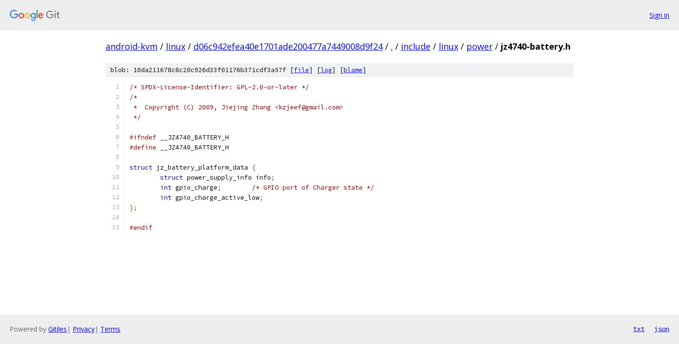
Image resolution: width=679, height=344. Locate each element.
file (301, 70)
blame (353, 70)
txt (639, 328)
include (416, 46)
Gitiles (57, 328)
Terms (110, 328)
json (661, 328)
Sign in (659, 15)
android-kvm (132, 46)
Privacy (84, 328)
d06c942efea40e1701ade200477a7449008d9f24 (288, 46)
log (326, 70)
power (479, 46)
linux (175, 46)
